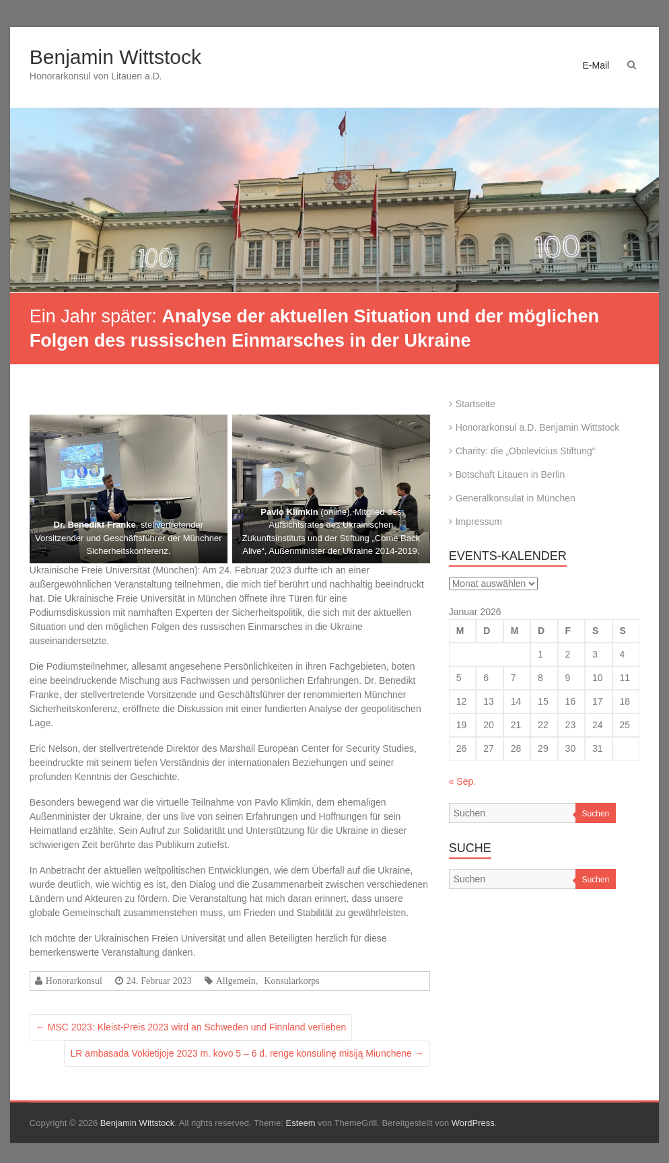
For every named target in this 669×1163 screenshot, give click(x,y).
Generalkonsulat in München (515, 498)
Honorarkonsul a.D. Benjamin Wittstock (538, 427)
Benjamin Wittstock (115, 57)
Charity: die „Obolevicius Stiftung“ (526, 451)
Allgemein (236, 980)
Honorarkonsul (74, 980)
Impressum (479, 521)
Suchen (596, 813)
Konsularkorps (291, 980)
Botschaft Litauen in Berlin (510, 474)
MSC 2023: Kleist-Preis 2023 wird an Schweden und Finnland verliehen (191, 1027)
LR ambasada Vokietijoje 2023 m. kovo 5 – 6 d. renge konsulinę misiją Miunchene (246, 1053)
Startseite (475, 403)
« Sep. (462, 781)
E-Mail (595, 65)
